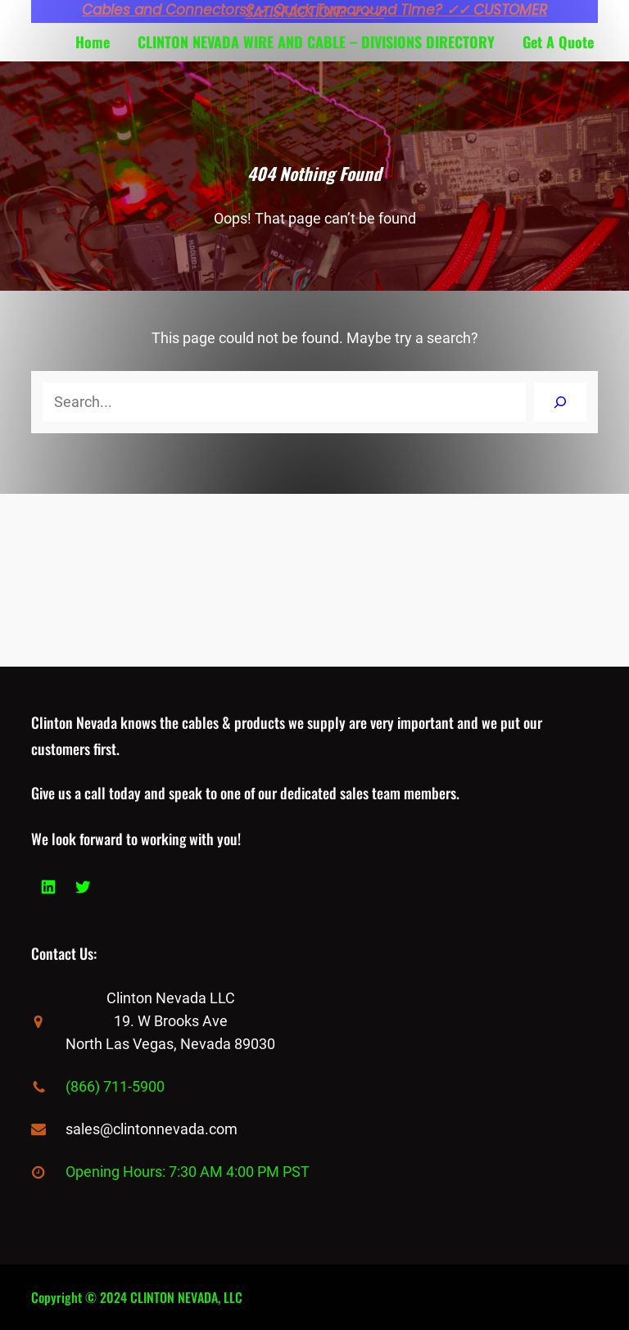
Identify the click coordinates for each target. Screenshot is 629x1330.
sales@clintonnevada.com (152, 1129)
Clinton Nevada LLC (170, 998)
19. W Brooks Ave (171, 1020)
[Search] (560, 402)
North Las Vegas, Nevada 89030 (170, 1043)
